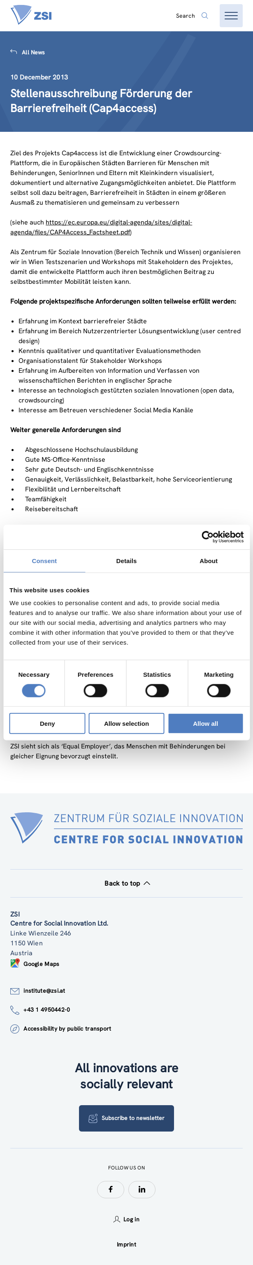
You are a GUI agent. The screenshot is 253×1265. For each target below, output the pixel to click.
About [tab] (209, 560)
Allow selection (126, 723)
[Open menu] (231, 15)
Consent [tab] (44, 560)
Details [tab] (126, 560)
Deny (47, 723)
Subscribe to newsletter (126, 1118)
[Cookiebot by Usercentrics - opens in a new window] (208, 537)
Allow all (205, 723)
